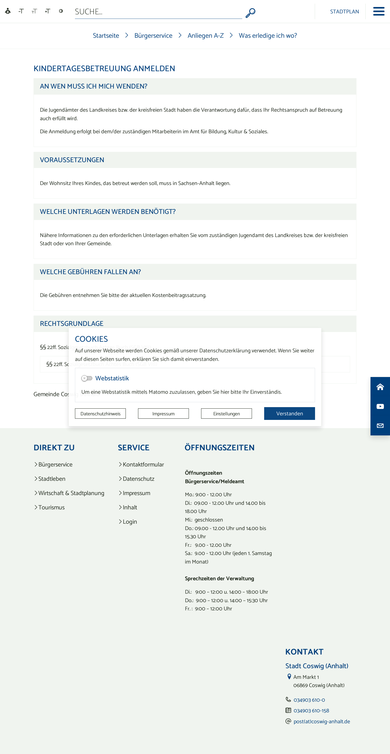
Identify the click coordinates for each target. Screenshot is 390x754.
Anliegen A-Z (206, 35)
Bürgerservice (153, 35)
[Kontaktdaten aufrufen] (380, 425)
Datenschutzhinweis (100, 413)
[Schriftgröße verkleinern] (21, 11)
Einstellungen (226, 413)
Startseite (106, 35)
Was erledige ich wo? (268, 35)
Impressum (163, 413)
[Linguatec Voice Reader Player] (7, 11)
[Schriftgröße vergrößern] (48, 11)
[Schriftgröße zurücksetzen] (34, 11)
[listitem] (69, 464)
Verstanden (289, 413)
